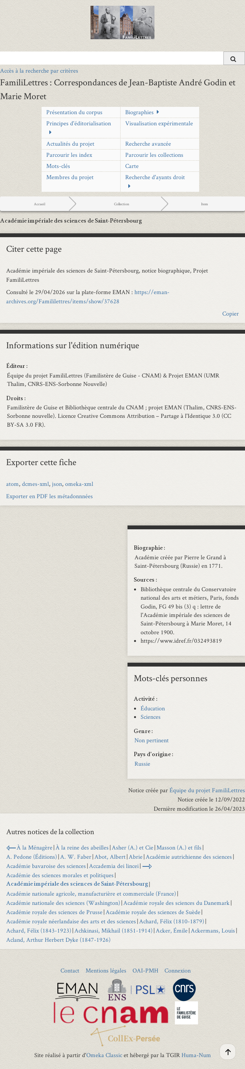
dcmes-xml (35, 484)
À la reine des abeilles (82, 847)
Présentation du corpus (74, 112)
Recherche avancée (148, 144)
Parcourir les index (69, 155)
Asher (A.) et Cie (132, 847)
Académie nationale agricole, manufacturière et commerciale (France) (91, 893)
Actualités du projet (70, 144)
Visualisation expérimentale (159, 123)
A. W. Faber (75, 857)
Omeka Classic (104, 1055)
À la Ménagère (34, 847)
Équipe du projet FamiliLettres (207, 790)
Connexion (177, 970)
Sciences (151, 717)
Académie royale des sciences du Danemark (176, 903)
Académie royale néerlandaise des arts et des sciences (71, 921)
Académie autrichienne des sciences (189, 857)
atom (12, 484)
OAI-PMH (145, 970)
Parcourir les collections (154, 155)
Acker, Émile (172, 930)
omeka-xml (79, 484)
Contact (69, 970)
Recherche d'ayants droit (155, 177)
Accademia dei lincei (114, 866)
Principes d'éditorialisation (78, 123)
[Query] (122, 58)
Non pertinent (151, 740)
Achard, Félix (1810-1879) (171, 921)
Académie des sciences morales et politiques (60, 875)
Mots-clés (58, 166)
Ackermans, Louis (213, 930)
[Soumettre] (234, 58)
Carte (132, 166)
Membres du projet (70, 177)
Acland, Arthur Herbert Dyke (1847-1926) (58, 940)
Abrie (136, 857)
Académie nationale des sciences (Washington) (63, 903)
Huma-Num (196, 1055)
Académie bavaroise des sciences (46, 866)
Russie (142, 764)
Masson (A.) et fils (178, 847)
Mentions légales (106, 970)
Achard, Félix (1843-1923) (38, 930)
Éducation (153, 708)
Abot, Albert (110, 857)
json (57, 484)
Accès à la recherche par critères (39, 71)
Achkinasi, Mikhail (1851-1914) (113, 930)
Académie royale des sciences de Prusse (54, 912)
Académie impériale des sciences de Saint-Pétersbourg (77, 884)
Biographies (139, 112)
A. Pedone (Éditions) (31, 857)
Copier (230, 313)
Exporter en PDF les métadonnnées (49, 496)
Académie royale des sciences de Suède (153, 912)
